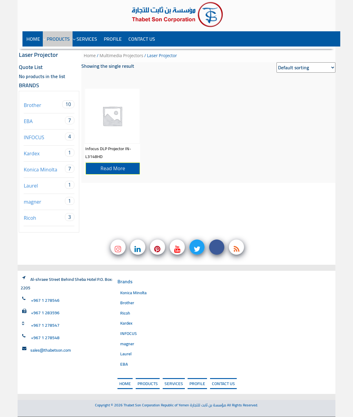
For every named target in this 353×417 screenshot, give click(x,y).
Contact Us (141, 38)
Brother (49, 104)
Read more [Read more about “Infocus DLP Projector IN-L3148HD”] (112, 168)
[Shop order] (306, 67)
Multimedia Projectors (121, 55)
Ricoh (49, 217)
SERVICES (86, 38)
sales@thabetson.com (50, 350)
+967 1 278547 (45, 325)
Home (33, 38)
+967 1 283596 (45, 313)
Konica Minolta (49, 169)
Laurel (49, 185)
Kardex (49, 153)
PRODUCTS (58, 38)
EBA (49, 120)
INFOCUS (49, 137)
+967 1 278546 (45, 300)
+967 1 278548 (45, 338)
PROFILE (113, 38)
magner (49, 201)
